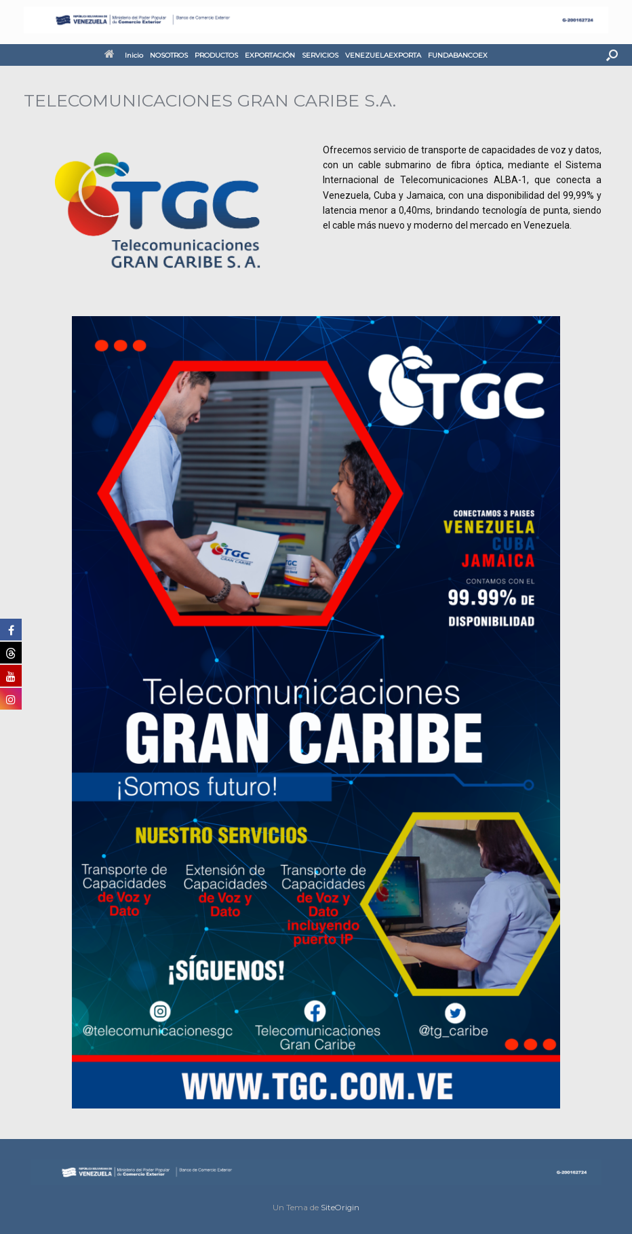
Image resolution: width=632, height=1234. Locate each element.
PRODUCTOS (216, 55)
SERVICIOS (320, 55)
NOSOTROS (169, 55)
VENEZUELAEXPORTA (383, 55)
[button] (612, 55)
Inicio (123, 55)
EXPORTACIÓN (270, 55)
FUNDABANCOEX (458, 55)
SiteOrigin (340, 1207)
